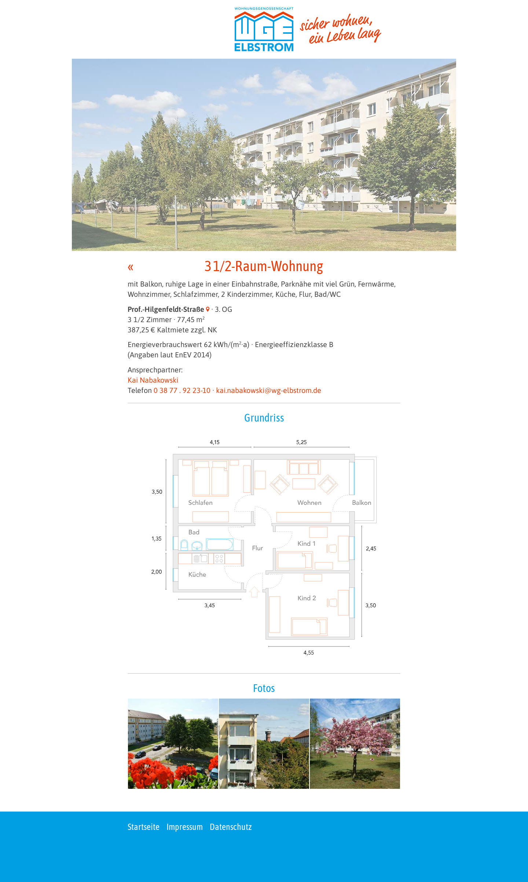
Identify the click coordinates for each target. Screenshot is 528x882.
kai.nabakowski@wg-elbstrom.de (268, 390)
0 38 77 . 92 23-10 (182, 390)
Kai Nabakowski (153, 380)
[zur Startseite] (308, 29)
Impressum (184, 827)
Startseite (144, 827)
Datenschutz (231, 827)
